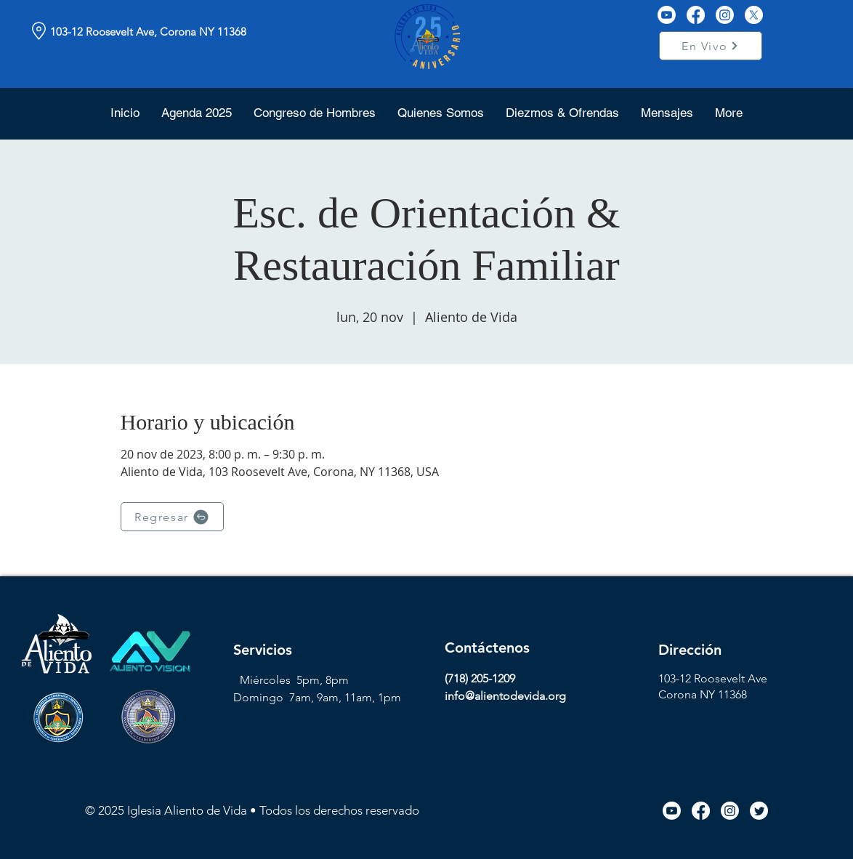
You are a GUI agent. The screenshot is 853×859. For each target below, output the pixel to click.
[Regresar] (172, 516)
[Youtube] (667, 15)
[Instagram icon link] (730, 811)
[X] (754, 15)
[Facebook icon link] (701, 811)
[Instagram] (725, 15)
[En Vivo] (710, 45)
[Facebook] (696, 15)
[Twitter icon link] (759, 811)
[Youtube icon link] (672, 811)
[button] (441, 112)
